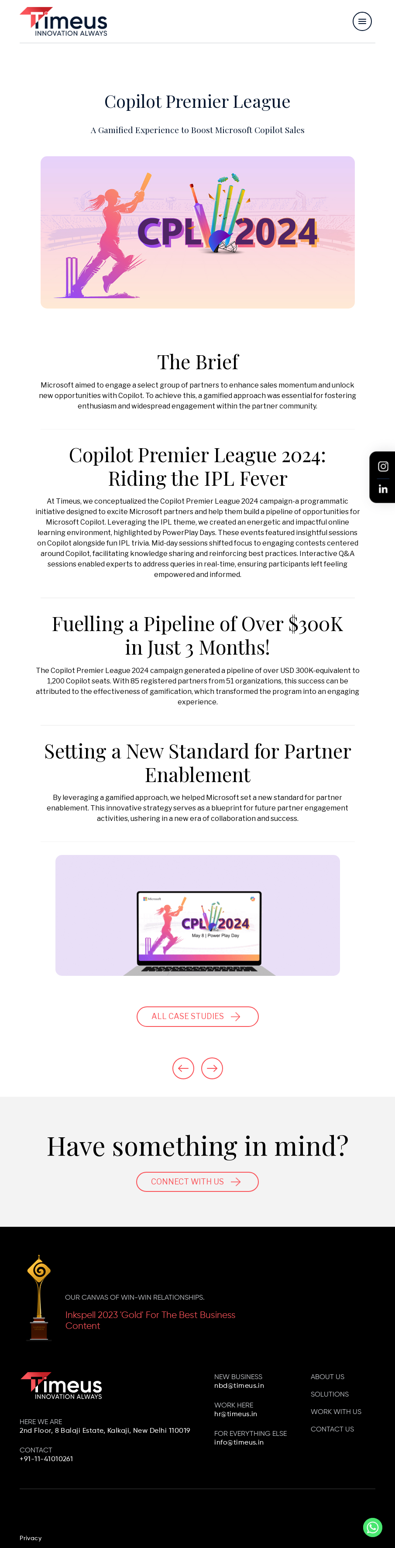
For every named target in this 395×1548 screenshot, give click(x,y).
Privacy (30, 1538)
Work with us (336, 1412)
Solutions (330, 1394)
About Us (327, 1377)
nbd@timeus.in (239, 1386)
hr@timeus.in (236, 1414)
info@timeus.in (239, 1442)
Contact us (332, 1429)
